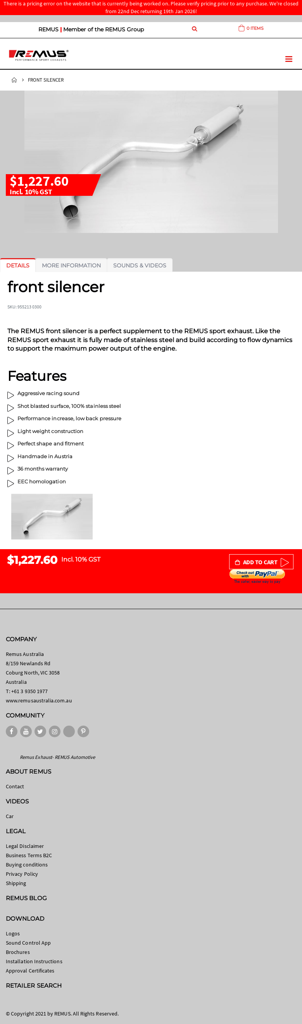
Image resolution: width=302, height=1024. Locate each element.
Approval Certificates (30, 970)
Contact (15, 786)
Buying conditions (27, 864)
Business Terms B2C (29, 855)
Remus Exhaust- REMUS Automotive (57, 757)
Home (14, 80)
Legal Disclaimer (25, 845)
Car (10, 816)
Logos (13, 933)
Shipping (16, 883)
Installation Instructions (34, 961)
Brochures (18, 952)
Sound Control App (28, 942)
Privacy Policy (22, 873)
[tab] (18, 265)
